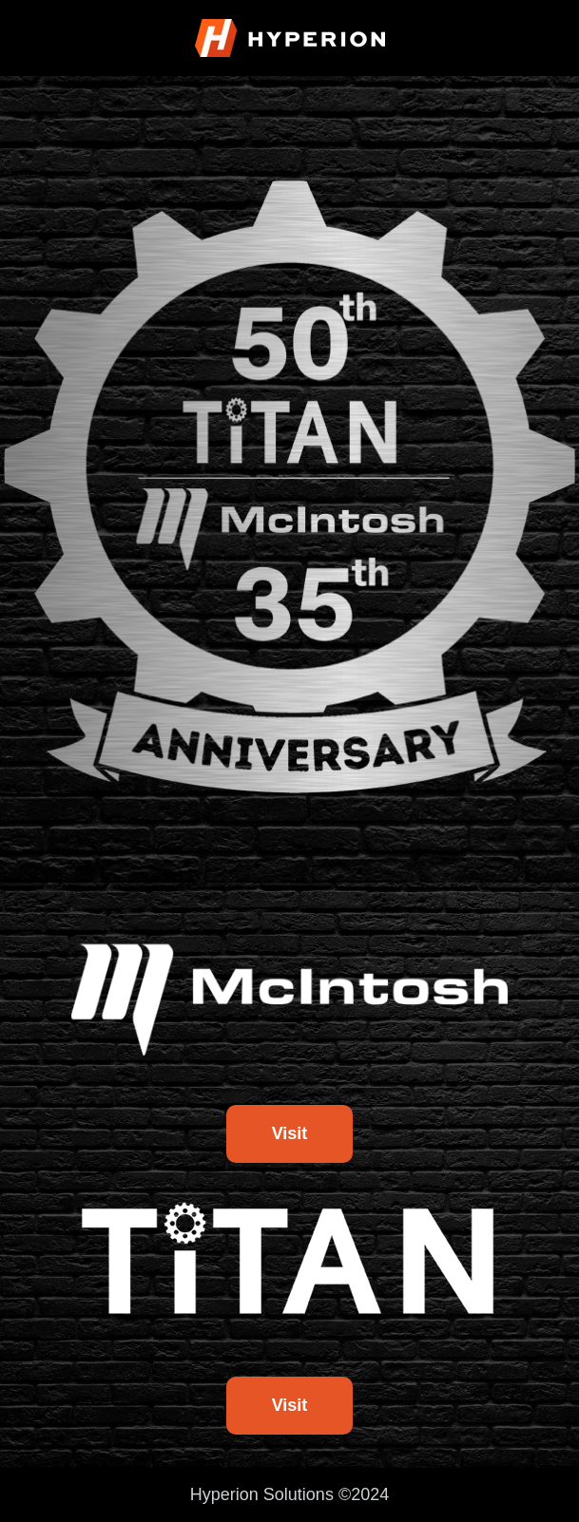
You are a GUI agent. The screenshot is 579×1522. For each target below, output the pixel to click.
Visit (290, 1133)
